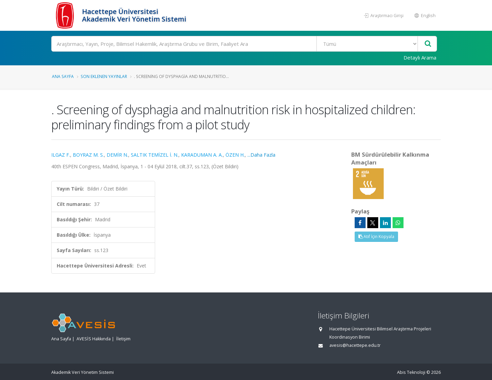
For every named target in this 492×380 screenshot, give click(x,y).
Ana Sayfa (63, 76)
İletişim (123, 339)
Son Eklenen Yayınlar (104, 76)
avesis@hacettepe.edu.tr (355, 345)
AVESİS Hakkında (94, 339)
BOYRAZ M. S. (88, 155)
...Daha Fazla (261, 155)
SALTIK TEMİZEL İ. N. (154, 155)
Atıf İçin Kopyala (376, 236)
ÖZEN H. (235, 155)
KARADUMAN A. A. (202, 155)
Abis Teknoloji (411, 372)
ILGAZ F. (60, 155)
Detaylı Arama (420, 57)
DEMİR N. (117, 155)
